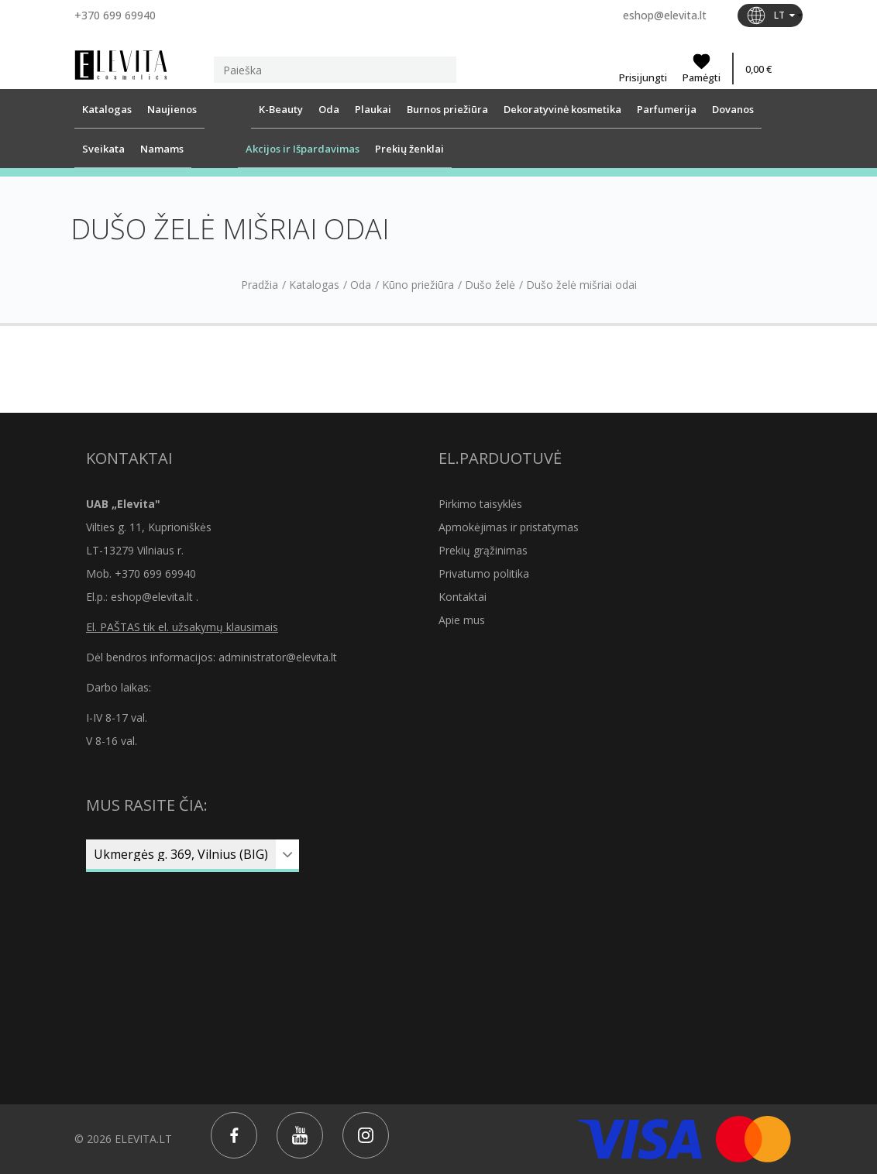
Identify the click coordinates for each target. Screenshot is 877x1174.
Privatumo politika (483, 573)
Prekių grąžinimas (483, 550)
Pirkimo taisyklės (480, 503)
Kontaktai (462, 596)
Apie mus (461, 620)
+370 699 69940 (115, 15)
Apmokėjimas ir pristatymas (508, 527)
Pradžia (259, 285)
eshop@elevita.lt (665, 15)
